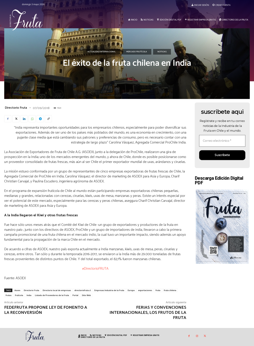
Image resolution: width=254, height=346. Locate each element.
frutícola (19, 295)
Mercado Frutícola (136, 52)
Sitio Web (86, 295)
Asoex (17, 290)
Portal (75, 295)
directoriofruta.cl (82, 290)
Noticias (162, 52)
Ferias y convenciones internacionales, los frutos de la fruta (148, 312)
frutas (8, 295)
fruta (158, 290)
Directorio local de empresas (57, 290)
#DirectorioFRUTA (95, 269)
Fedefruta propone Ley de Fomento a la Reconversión (45, 310)
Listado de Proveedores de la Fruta (52, 295)
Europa (131, 290)
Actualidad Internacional (101, 52)
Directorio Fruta (16, 107)
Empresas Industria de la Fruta (109, 290)
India (29, 295)
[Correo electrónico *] (222, 141)
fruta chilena (170, 290)
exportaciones (145, 290)
